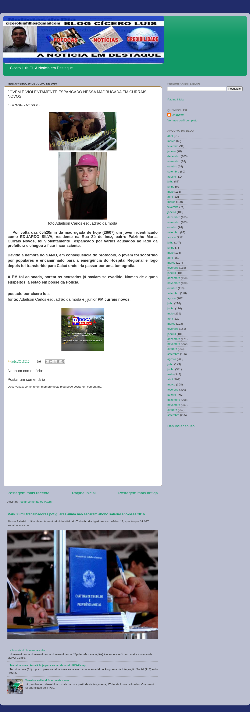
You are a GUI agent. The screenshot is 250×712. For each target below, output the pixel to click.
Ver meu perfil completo (182, 120)
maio (170, 191)
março (171, 141)
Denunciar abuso (180, 426)
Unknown (178, 115)
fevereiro (173, 146)
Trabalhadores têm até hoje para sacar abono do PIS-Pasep (48, 665)
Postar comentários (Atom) (36, 501)
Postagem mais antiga (138, 493)
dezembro (173, 156)
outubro (172, 166)
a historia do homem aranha (27, 650)
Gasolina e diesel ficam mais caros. (47, 680)
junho (170, 186)
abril (170, 136)
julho (170, 181)
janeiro (171, 151)
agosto (171, 176)
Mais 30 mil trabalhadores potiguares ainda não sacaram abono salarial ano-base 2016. (76, 514)
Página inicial (84, 493)
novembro (173, 161)
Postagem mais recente (28, 493)
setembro (173, 171)
